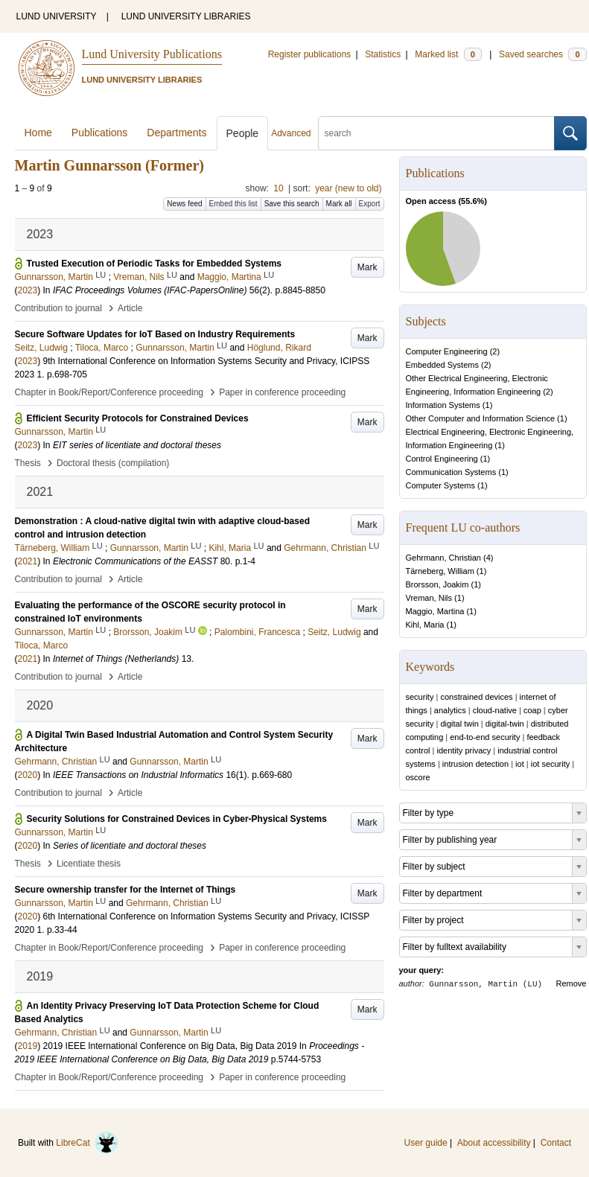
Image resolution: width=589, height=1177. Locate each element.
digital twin (459, 723)
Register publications (309, 54)
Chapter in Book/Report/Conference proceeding (109, 392)
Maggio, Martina (435, 611)
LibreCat (87, 1143)
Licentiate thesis (89, 863)
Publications (99, 132)
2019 (28, 1046)
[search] (436, 133)
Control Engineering (442, 458)
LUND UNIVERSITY (56, 16)
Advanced (291, 133)
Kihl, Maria (425, 624)
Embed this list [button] (233, 204)
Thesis (28, 463)
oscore (418, 777)
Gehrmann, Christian (444, 557)
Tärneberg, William (440, 571)
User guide (426, 1143)
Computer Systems (441, 485)
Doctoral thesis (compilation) (113, 463)
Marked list (448, 54)
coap (532, 710)
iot (519, 763)
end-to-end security (485, 737)
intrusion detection (475, 763)
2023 (28, 290)
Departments (176, 132)
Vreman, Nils (429, 597)
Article (130, 308)
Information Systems (443, 405)
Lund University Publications (152, 54)
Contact (556, 1143)
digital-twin (504, 723)
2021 (28, 561)
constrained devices (476, 696)
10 (278, 188)
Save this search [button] (291, 204)
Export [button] (370, 204)
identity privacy (464, 750)
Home (38, 132)
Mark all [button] (339, 204)
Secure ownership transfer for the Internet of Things (125, 889)
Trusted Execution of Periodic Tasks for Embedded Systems (154, 263)
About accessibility (494, 1143)
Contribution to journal (58, 308)
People (242, 133)
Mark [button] (367, 267)
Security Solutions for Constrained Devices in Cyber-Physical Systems (177, 819)
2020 (28, 775)
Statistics (383, 54)
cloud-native (495, 710)
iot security (550, 763)
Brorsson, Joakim (437, 584)
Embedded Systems (442, 364)
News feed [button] (184, 204)
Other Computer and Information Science (480, 418)
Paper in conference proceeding (282, 392)
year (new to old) (348, 188)
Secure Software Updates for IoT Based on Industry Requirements (155, 334)
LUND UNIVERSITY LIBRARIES (186, 16)
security (420, 696)
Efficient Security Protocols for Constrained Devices (138, 418)
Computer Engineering (447, 351)
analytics (450, 710)
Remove (571, 983)
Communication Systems (451, 472)
